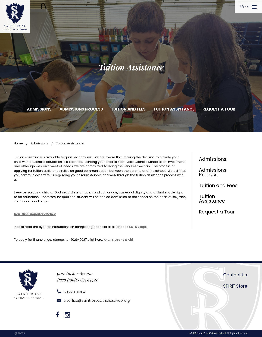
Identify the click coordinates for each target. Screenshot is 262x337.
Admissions (39, 109)
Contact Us (235, 275)
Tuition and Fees (128, 109)
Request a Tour (218, 109)
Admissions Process (81, 109)
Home (18, 143)
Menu (248, 6)
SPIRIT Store (235, 286)
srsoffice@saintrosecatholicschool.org (93, 300)
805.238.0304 (71, 292)
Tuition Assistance (174, 109)
